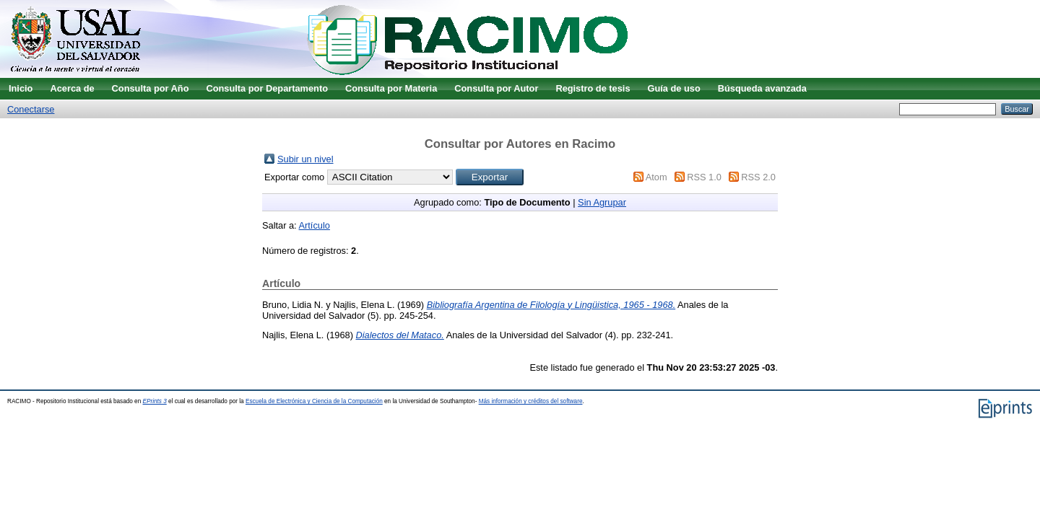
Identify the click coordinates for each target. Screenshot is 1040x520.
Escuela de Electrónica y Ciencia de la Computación (314, 401)
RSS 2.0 (758, 177)
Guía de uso (674, 88)
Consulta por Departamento (267, 88)
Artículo (314, 225)
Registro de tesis (592, 88)
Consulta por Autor (496, 88)
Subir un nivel (305, 159)
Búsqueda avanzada (762, 88)
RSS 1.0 (704, 177)
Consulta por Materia (391, 88)
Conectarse (30, 109)
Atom (656, 177)
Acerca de (72, 88)
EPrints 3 (155, 401)
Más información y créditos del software (531, 401)
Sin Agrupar (602, 202)
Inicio (20, 88)
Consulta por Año (150, 88)
